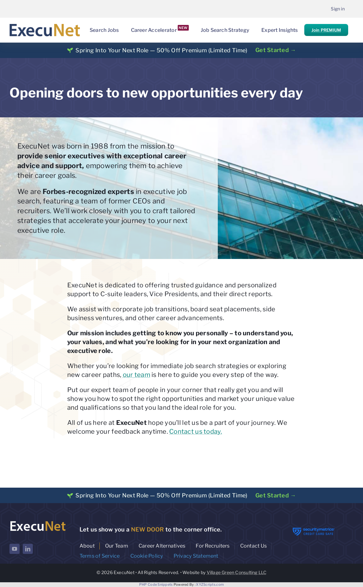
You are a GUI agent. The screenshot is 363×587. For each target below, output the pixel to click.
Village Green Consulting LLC (237, 572)
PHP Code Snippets (156, 584)
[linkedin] (28, 549)
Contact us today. (195, 431)
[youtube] (14, 549)
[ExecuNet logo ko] (37, 521)
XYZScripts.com (210, 584)
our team (136, 375)
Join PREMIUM (326, 29)
